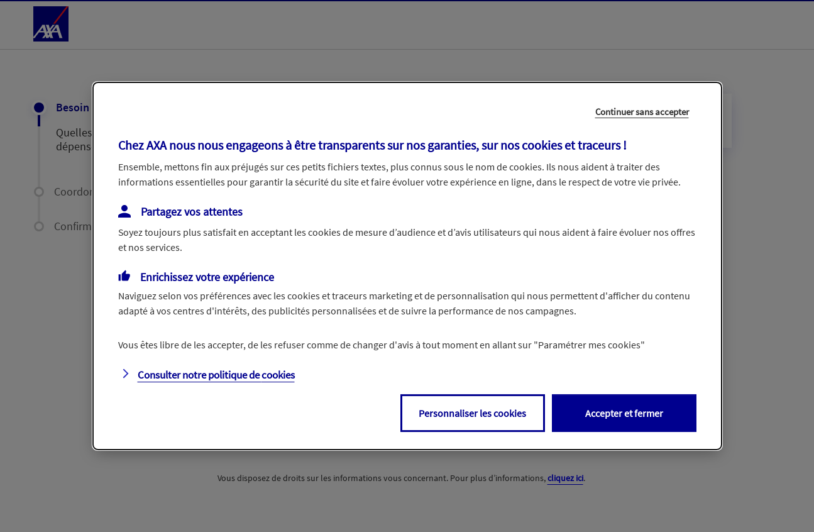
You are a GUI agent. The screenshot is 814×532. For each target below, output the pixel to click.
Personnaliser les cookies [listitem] (472, 413)
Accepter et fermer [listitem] (624, 413)
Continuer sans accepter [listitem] (642, 112)
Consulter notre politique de (216, 375)
